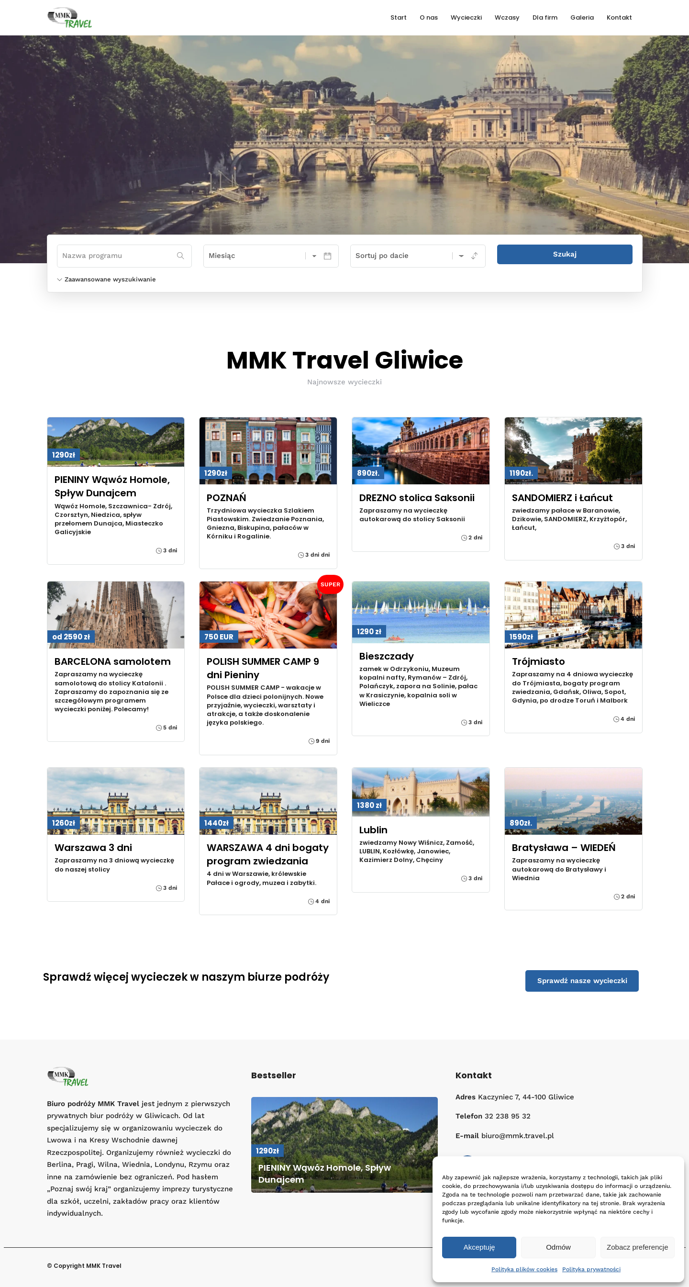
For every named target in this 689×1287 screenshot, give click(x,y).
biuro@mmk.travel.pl (517, 1135)
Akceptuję (479, 1247)
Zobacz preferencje (637, 1247)
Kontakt (619, 17)
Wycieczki (466, 17)
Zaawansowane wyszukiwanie (106, 279)
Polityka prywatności (591, 1269)
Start (398, 17)
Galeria (582, 17)
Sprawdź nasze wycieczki (582, 980)
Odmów (558, 1247)
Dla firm (545, 17)
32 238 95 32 (508, 1116)
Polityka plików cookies (524, 1269)
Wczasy (507, 17)
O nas (429, 17)
